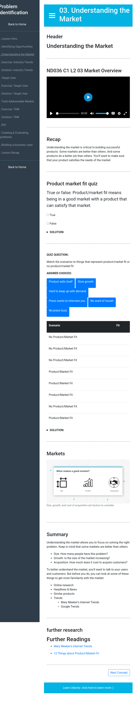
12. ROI (6, 125)
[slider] (71, 111)
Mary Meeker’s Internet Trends (78, 649)
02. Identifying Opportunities (20, 46)
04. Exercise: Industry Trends (20, 62)
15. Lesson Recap (13, 152)
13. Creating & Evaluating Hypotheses (17, 135)
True (91, 230)
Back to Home (22, 24)
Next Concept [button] (119, 676)
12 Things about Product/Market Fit (81, 656)
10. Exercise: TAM (13, 109)
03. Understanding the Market (20, 54)
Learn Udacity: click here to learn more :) (90, 691)
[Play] (56, 111)
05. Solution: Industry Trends (20, 70)
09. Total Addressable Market (20, 101)
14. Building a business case (20, 145)
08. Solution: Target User (17, 93)
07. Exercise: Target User (17, 85)
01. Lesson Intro (12, 38)
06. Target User (11, 78)
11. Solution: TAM (13, 117)
